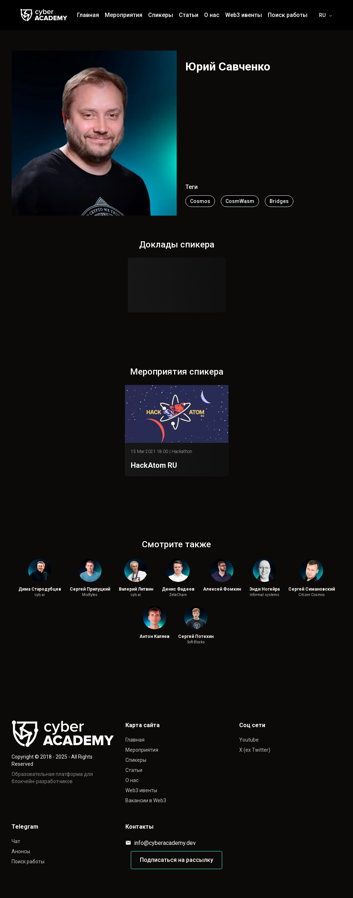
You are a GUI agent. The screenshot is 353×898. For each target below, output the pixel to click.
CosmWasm (239, 201)
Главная (135, 740)
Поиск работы (28, 861)
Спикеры (135, 760)
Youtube (249, 740)
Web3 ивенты (141, 790)
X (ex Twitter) (254, 750)
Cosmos (200, 201)
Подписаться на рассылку (176, 859)
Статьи (133, 770)
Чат (16, 841)
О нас (131, 780)
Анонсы (21, 851)
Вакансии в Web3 (145, 800)
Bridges (279, 201)
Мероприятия (141, 750)
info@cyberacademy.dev (160, 842)
